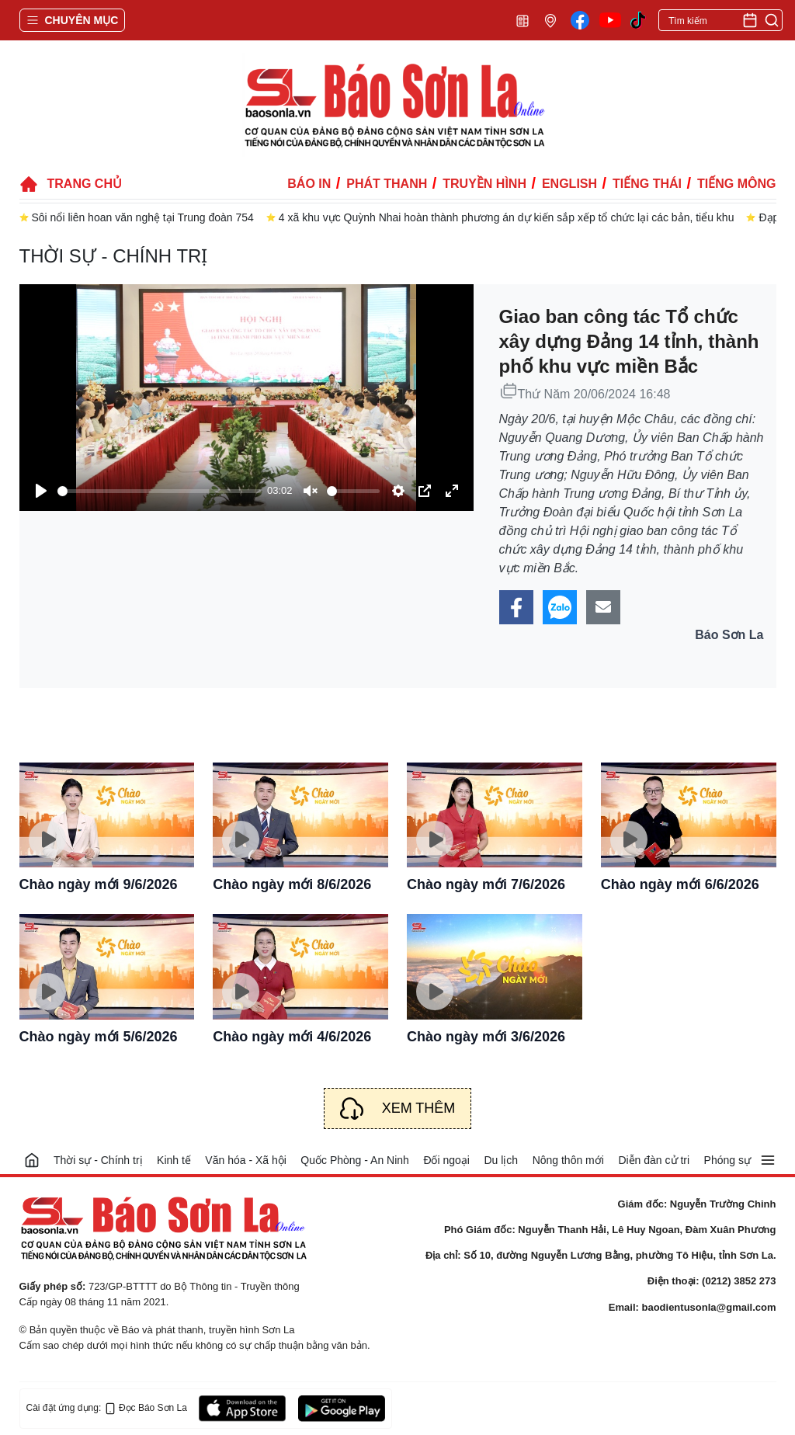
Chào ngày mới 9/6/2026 (98, 884)
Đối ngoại (446, 1160)
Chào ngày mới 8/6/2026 (292, 884)
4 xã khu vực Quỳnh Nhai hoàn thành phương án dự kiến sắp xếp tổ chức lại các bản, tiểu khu (506, 217)
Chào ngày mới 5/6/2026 (98, 1036)
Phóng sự (727, 1160)
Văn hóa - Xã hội (245, 1160)
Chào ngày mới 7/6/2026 (486, 884)
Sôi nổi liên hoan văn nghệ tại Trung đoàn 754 (143, 217)
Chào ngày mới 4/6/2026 (292, 1036)
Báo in (309, 183)
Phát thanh (386, 183)
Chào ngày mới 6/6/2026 (680, 884)
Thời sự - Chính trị (113, 255)
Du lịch (501, 1160)
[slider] (159, 491)
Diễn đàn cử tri (653, 1160)
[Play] (41, 490)
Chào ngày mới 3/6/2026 (486, 1036)
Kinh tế (174, 1160)
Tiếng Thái (647, 183)
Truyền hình (484, 183)
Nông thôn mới (568, 1160)
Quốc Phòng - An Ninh (354, 1160)
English (569, 183)
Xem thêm (419, 1108)
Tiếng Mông (736, 183)
